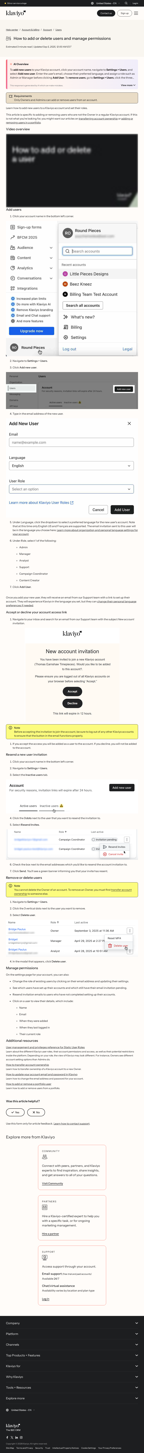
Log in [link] (45, 1298)
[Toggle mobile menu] (136, 13)
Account (47, 29)
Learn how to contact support (72, 1123)
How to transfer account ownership (27, 1064)
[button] (72, 288)
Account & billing (30, 29)
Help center (12, 29)
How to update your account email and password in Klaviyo (41, 1074)
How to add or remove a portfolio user (28, 1084)
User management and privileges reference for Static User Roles (45, 1047)
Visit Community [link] (52, 1183)
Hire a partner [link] (50, 1233)
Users (58, 29)
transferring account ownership (98, 118)
